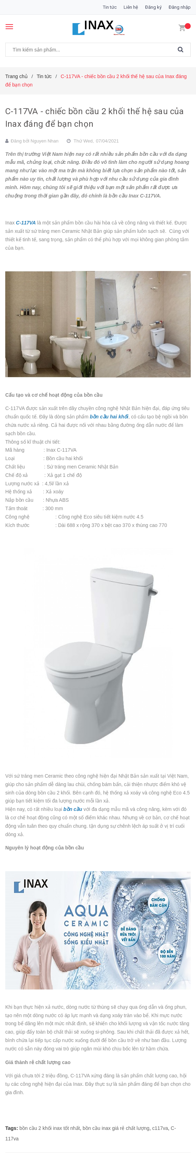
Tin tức (110, 7)
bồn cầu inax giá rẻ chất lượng (116, 1128)
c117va (160, 1128)
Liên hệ (131, 7)
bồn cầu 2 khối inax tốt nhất (49, 1128)
